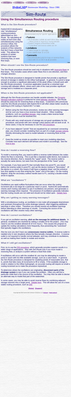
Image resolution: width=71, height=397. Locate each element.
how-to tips (10, 144)
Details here (62, 193)
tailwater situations (48, 100)
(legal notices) (53, 292)
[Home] (31, 288)
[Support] (38, 288)
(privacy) (45, 292)
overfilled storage (28, 114)
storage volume (61, 131)
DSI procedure (49, 125)
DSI (30, 285)
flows (60, 70)
